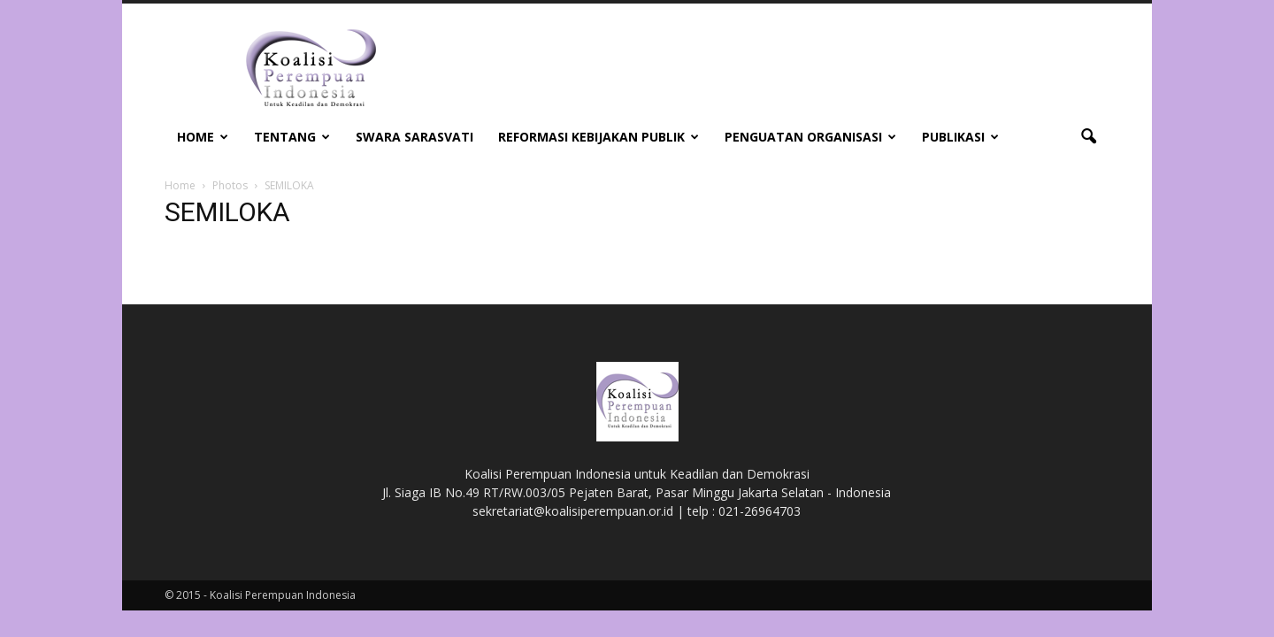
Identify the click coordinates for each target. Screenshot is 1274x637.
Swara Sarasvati (414, 136)
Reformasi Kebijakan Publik (598, 136)
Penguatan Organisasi (810, 136)
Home (202, 136)
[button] (1088, 137)
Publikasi (960, 136)
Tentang (292, 136)
